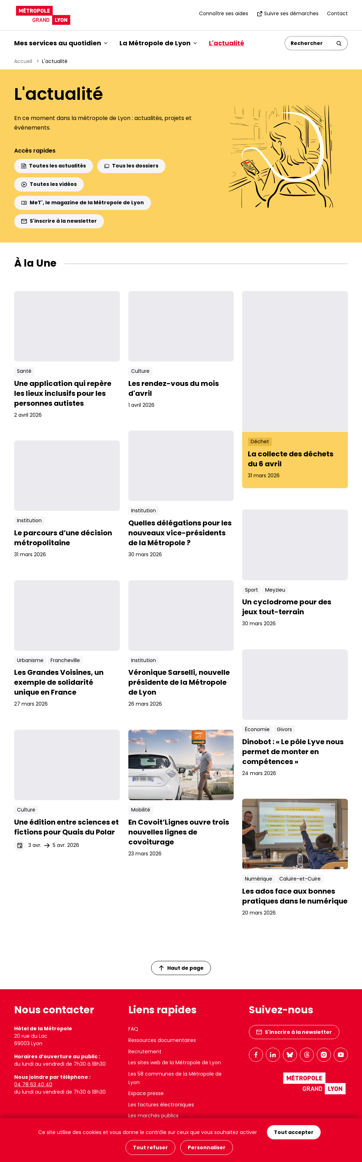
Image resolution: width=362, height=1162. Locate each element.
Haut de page (181, 968)
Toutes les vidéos (49, 184)
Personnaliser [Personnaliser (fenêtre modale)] (207, 1147)
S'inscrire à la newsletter (59, 220)
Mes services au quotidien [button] (60, 43)
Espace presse (146, 1093)
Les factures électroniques (161, 1104)
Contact (337, 13)
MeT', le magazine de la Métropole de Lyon (82, 202)
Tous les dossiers (131, 165)
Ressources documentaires (162, 1040)
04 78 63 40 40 (33, 1084)
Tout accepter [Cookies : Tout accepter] (294, 1133)
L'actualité (226, 43)
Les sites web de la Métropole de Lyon (174, 1062)
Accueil (23, 61)
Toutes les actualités (53, 165)
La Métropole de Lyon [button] (158, 43)
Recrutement (145, 1051)
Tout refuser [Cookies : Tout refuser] (150, 1147)
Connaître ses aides (223, 13)
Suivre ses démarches (288, 13)
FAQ (133, 1028)
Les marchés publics (153, 1115)
